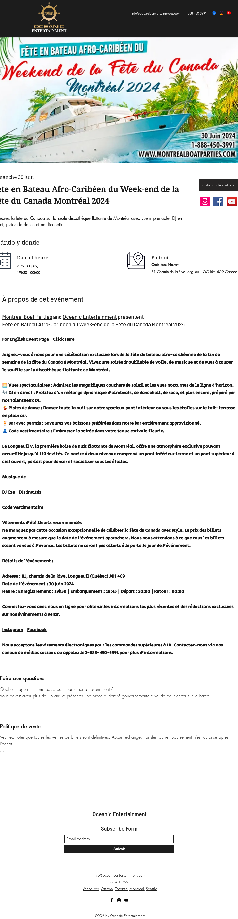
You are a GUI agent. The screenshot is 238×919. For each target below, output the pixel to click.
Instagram (12, 630)
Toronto (121, 888)
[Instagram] (221, 12)
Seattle (151, 888)
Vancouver (91, 888)
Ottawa (107, 888)
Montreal (136, 888)
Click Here (63, 339)
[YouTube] (228, 12)
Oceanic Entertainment (90, 317)
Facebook (37, 630)
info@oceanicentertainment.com (156, 13)
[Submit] (119, 849)
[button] (218, 185)
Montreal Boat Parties (27, 317)
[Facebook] (214, 12)
